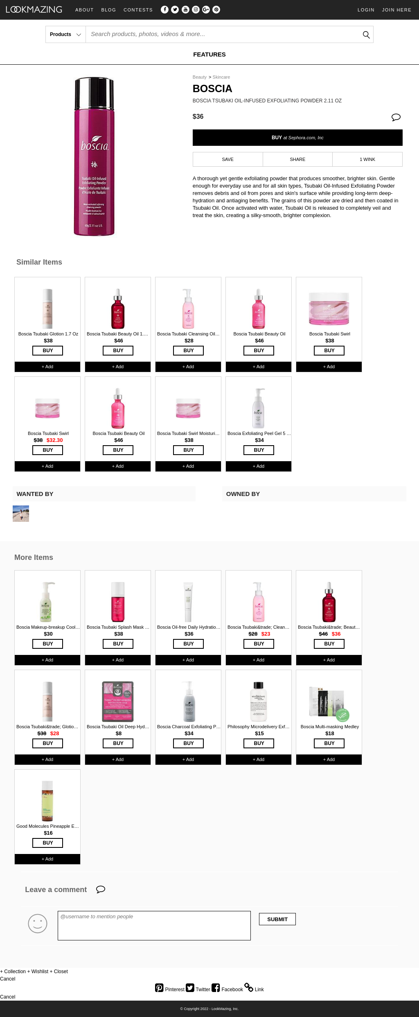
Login (366, 9)
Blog (108, 10)
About (84, 10)
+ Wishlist (37, 971)
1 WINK (367, 159)
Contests (138, 10)
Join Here (397, 9)
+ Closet (59, 971)
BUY (298, 137)
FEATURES (209, 54)
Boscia (212, 89)
